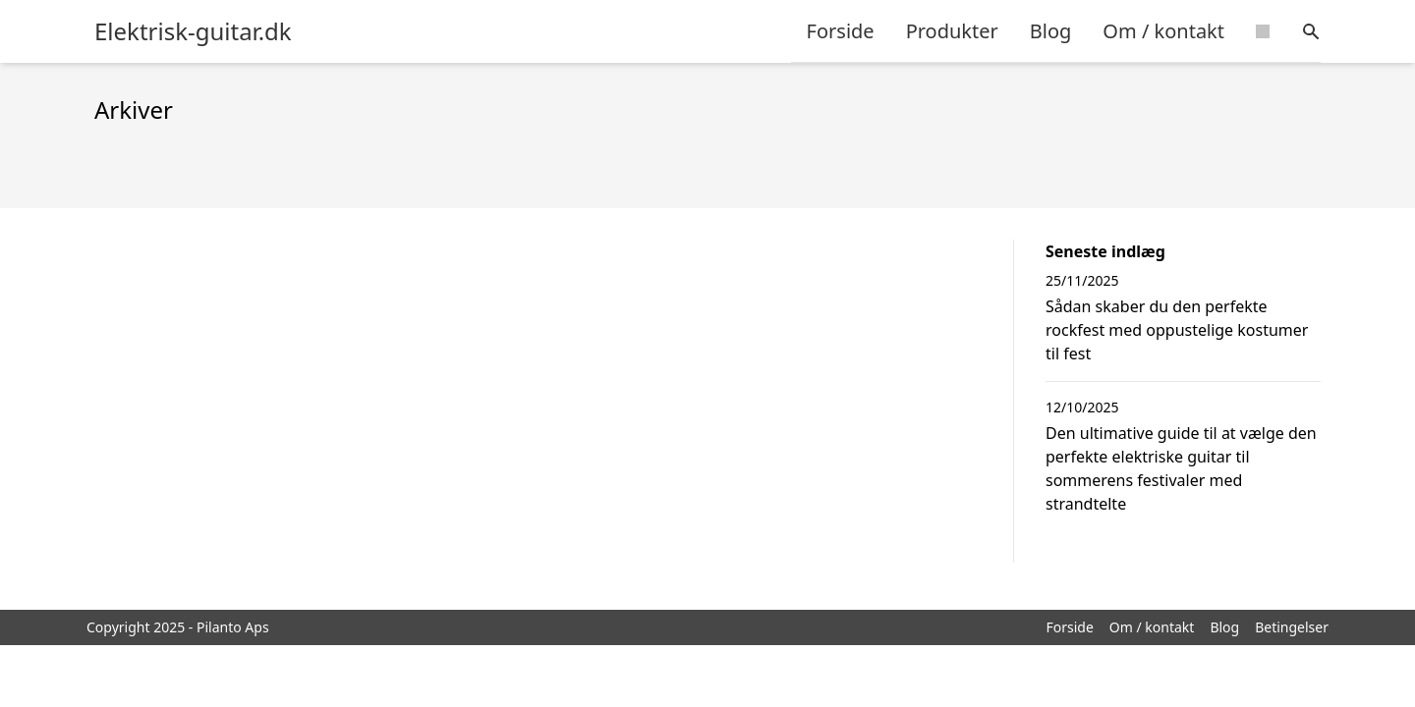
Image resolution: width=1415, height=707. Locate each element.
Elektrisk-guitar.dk (193, 31)
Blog (1051, 31)
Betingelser (1292, 627)
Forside (841, 31)
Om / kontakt (1163, 31)
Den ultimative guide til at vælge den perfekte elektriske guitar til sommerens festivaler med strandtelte (1181, 468)
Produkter (952, 31)
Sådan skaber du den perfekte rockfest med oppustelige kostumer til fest (1177, 330)
